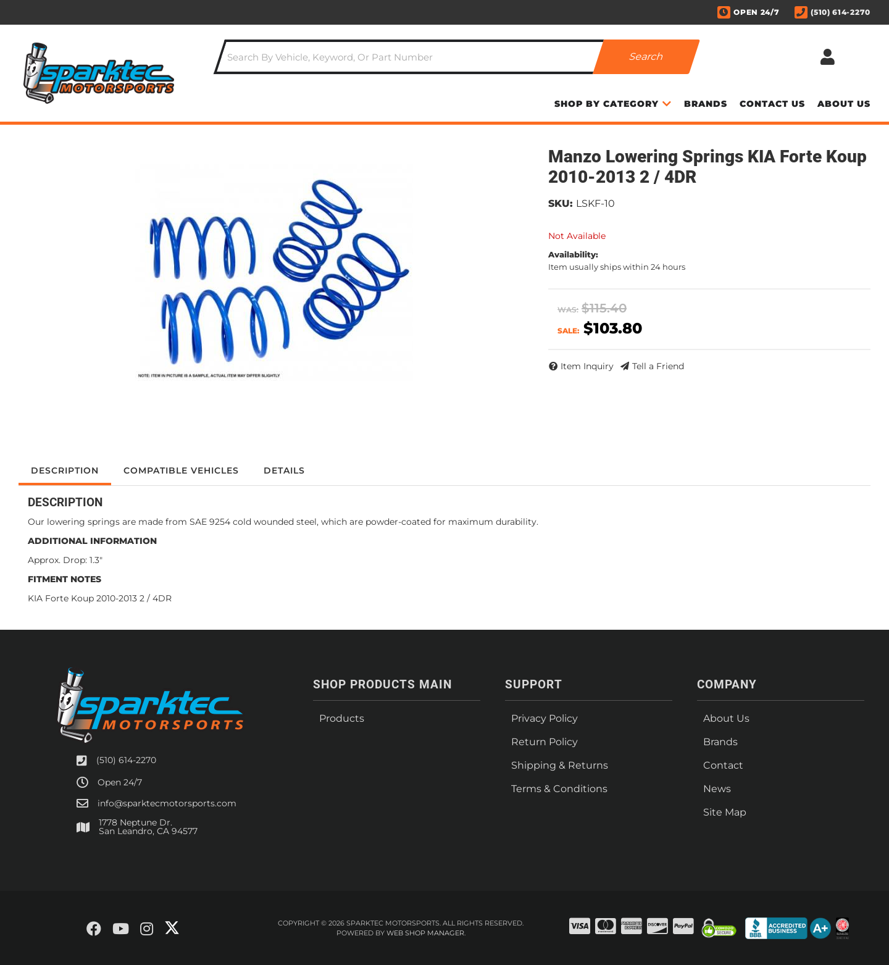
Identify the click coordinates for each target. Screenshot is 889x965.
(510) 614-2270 (126, 760)
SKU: (560, 203)
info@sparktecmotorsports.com (167, 803)
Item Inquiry (587, 366)
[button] (457, 57)
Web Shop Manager (425, 933)
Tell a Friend (658, 366)
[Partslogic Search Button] (646, 57)
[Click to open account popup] (827, 56)
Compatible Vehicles (181, 470)
